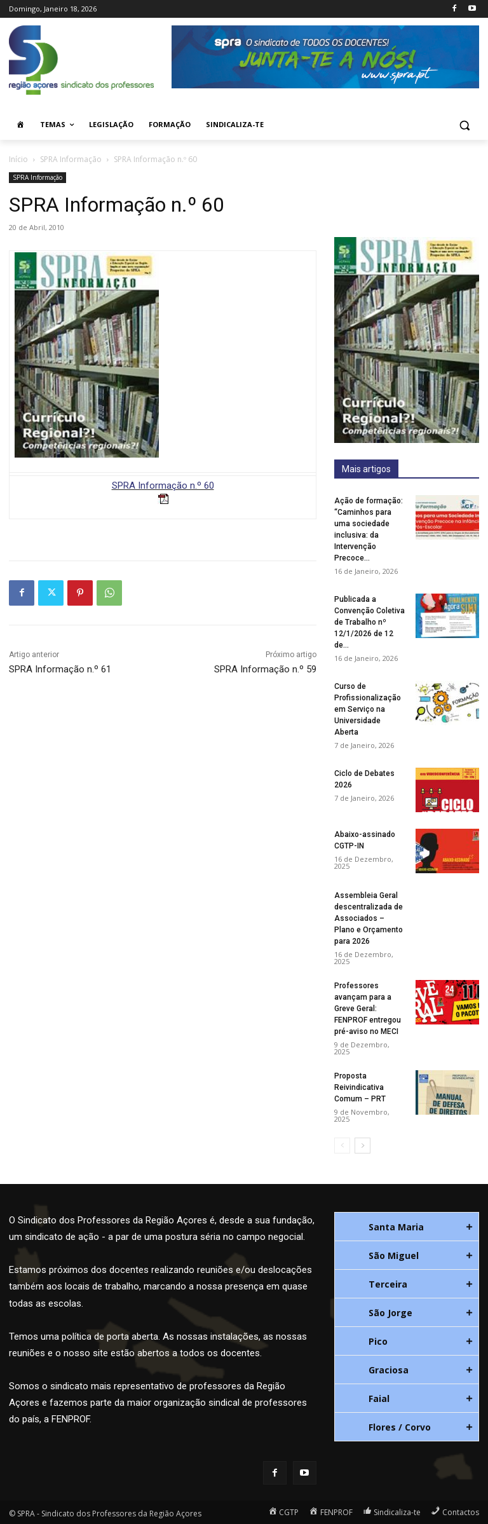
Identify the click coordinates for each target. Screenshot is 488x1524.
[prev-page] (342, 1145)
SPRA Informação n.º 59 (265, 669)
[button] (464, 125)
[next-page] (362, 1145)
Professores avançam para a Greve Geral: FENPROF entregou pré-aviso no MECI (367, 1008)
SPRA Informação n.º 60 (163, 485)
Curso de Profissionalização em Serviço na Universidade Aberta (367, 709)
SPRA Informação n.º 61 (60, 669)
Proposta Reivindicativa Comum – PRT (360, 1087)
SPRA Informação (71, 159)
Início (18, 159)
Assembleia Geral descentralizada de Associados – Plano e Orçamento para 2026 (368, 918)
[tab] (406, 1226)
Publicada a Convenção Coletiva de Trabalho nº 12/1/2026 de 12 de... (369, 622)
